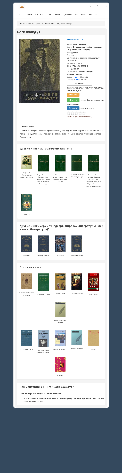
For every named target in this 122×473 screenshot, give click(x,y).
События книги (79, 84)
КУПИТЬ (73, 94)
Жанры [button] (38, 15)
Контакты (93, 15)
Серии (57, 15)
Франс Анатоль (79, 44)
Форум (83, 15)
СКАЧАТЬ (73, 108)
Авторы (49, 15)
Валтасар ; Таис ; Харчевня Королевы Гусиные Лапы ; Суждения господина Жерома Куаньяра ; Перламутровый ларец (93, 174)
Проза (37, 23)
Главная (20, 15)
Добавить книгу (70, 15)
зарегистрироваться (33, 401)
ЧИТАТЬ (73, 100)
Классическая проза (50, 23)
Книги (29, 15)
